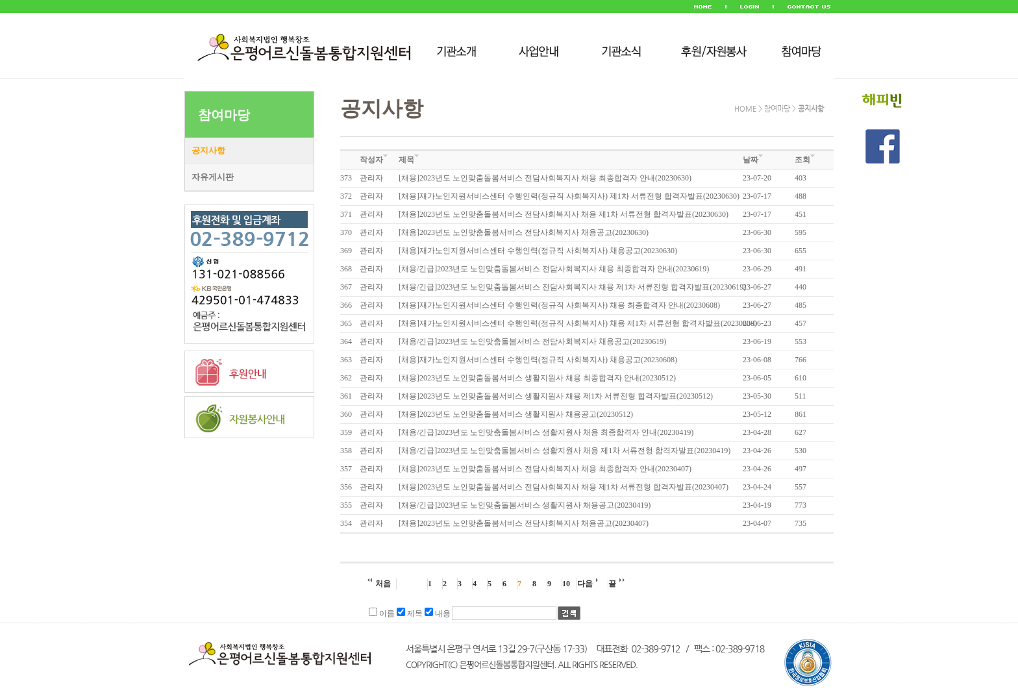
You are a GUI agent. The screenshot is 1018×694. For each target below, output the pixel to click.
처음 (379, 583)
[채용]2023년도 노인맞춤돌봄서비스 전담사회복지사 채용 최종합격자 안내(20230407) (545, 468)
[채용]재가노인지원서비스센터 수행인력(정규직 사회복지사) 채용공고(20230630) (538, 250)
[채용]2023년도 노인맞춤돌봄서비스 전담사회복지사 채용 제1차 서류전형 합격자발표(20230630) (563, 214)
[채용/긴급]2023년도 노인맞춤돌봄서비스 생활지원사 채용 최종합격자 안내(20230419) (546, 432)
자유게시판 (213, 177)
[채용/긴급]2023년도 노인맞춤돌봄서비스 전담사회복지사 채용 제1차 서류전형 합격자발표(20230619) (572, 286)
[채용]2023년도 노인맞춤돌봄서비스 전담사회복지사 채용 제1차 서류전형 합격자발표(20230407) (563, 486)
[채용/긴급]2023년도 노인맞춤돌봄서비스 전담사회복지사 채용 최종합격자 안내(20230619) (554, 268)
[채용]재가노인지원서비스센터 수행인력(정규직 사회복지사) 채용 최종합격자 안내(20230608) (559, 305)
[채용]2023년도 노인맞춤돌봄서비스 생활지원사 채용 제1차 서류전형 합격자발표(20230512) (556, 396)
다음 (587, 583)
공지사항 (208, 150)
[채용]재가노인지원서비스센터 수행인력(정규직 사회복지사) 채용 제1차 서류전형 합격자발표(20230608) (578, 323)
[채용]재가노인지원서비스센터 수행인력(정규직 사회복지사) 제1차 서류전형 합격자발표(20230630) (569, 196)
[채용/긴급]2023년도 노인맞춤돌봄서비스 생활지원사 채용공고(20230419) (525, 505)
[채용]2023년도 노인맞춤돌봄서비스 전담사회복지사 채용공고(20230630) (524, 232)
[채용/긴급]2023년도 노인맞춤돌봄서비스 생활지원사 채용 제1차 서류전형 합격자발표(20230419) (564, 450)
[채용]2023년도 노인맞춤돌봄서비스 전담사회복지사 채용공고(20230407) (524, 523)
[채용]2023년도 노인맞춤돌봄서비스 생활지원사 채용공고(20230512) (516, 414)
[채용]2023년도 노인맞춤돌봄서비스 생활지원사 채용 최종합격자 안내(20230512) (537, 377)
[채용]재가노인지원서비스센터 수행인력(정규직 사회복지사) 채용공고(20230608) (538, 359)
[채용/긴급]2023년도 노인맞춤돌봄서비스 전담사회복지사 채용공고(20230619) (532, 341)
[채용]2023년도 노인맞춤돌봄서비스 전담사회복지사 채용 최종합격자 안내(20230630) (545, 177)
